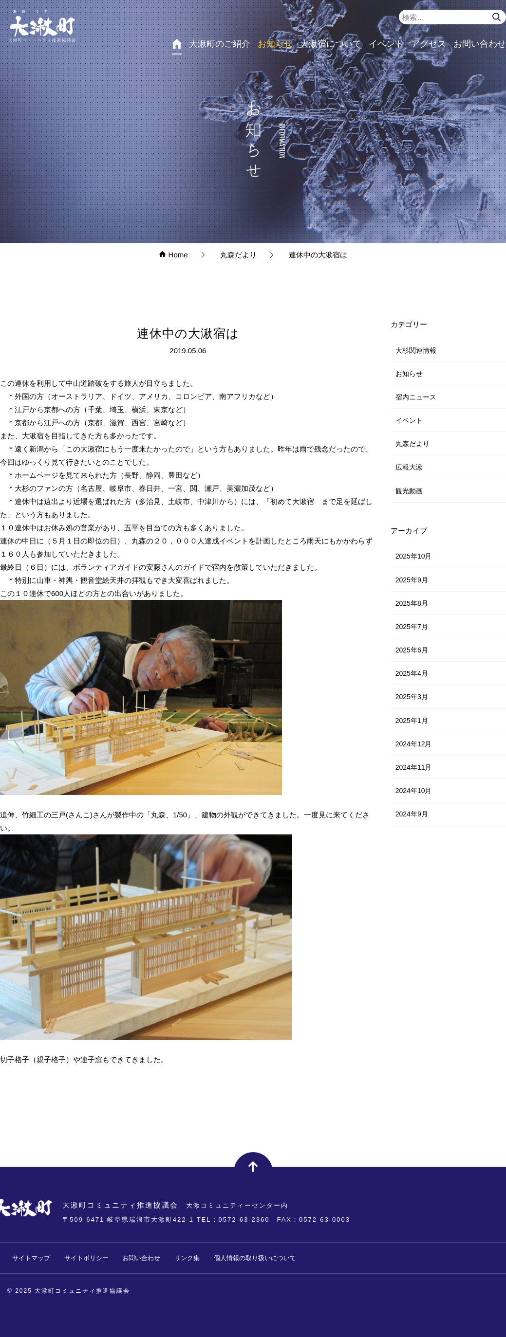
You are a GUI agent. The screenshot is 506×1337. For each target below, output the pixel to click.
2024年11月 (413, 767)
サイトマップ (31, 1258)
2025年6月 (411, 650)
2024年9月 (411, 814)
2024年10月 (413, 791)
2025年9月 (411, 580)
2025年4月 (411, 673)
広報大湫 (409, 467)
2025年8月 (411, 603)
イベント (409, 420)
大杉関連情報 (415, 350)
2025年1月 (411, 720)
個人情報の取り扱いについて (255, 1258)
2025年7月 (411, 627)
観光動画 (409, 491)
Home (173, 255)
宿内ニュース (415, 397)
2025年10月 (413, 556)
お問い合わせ (141, 1258)
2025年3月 (411, 697)
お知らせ (409, 374)
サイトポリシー (86, 1258)
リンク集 (187, 1258)
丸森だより (412, 444)
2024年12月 (413, 744)
